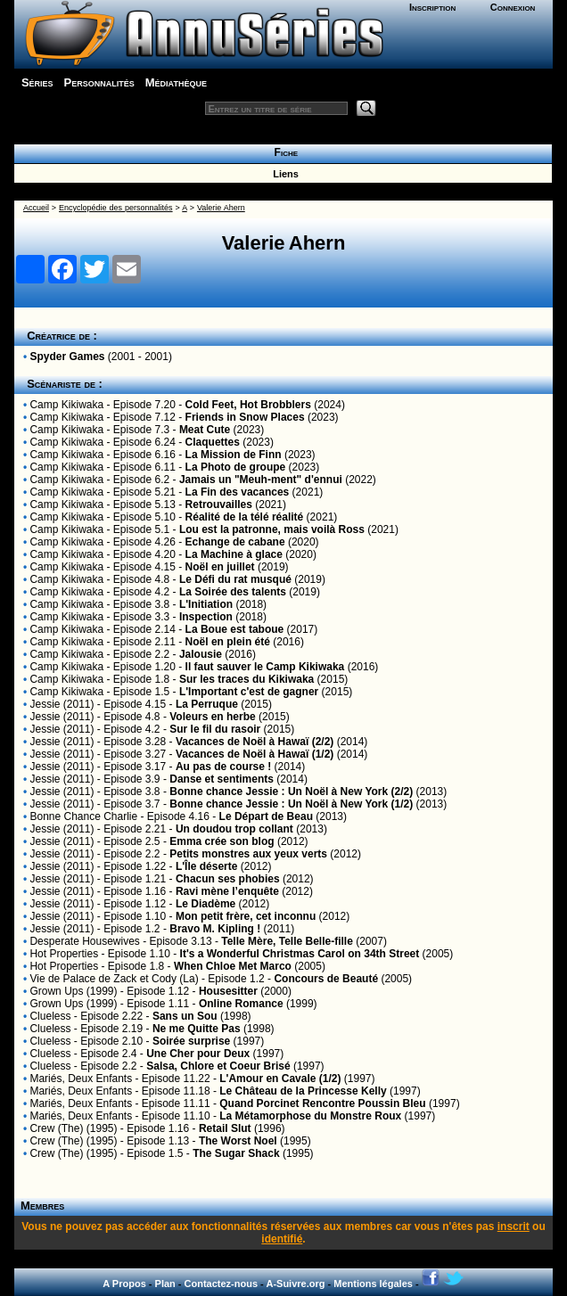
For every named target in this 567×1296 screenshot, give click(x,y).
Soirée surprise (191, 1041)
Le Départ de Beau (266, 816)
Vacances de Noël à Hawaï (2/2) (254, 741)
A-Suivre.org (295, 1283)
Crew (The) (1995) (73, 1128)
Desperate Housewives (84, 941)
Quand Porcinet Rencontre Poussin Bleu (322, 1103)
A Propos (124, 1283)
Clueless (49, 1016)
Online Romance (241, 1003)
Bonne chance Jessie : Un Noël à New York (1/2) (291, 804)
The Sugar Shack (236, 1153)
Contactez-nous (222, 1283)
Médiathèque (176, 82)
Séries (37, 82)
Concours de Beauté (326, 978)
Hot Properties (63, 953)
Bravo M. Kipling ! (214, 929)
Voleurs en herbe (212, 716)
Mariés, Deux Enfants (80, 1078)
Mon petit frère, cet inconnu (246, 916)
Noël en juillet (220, 567)
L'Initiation (206, 604)
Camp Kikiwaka (66, 404)
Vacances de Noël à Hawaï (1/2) (254, 754)
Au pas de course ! (223, 766)
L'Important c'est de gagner (248, 691)
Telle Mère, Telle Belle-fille (287, 941)
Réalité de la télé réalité (244, 517)
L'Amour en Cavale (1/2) (280, 1078)
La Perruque (207, 704)
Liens (283, 173)
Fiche (283, 152)
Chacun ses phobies (228, 879)
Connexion (513, 7)
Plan (165, 1283)
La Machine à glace (234, 554)
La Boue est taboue (234, 629)
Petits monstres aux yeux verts (248, 854)
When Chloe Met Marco (233, 966)
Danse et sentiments (221, 779)
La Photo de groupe (235, 467)
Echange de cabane (235, 542)
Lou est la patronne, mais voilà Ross (272, 529)
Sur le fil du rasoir (214, 729)
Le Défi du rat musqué (235, 579)
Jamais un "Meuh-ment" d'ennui (260, 479)
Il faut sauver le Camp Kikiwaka (265, 666)
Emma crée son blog (221, 841)
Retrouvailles (218, 504)
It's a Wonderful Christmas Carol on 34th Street (300, 953)
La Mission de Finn (233, 454)
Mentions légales (373, 1283)
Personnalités (99, 82)
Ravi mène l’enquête (227, 891)
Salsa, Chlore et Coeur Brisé (218, 1066)
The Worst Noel (238, 1141)
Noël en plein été (227, 642)
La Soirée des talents (232, 592)
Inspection (206, 617)
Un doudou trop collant (234, 829)
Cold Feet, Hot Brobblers (248, 404)
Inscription (432, 7)
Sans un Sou (185, 1016)
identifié (281, 1239)
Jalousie (200, 654)
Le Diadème (205, 904)
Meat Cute (204, 429)
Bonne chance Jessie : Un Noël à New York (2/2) (291, 791)
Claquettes (212, 442)
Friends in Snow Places (245, 417)
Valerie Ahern (221, 207)
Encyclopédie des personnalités (115, 207)
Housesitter (228, 991)
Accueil (36, 207)
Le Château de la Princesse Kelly (302, 1091)
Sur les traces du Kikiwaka (246, 679)
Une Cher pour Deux (198, 1053)
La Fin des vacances (237, 492)
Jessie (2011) (61, 704)
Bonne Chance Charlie (83, 816)
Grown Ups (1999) (73, 991)
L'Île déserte (207, 866)
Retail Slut (225, 1128)
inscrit (513, 1226)
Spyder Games (66, 356)
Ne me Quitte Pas (196, 1028)
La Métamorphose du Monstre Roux (310, 1116)
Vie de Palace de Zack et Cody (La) (113, 978)
